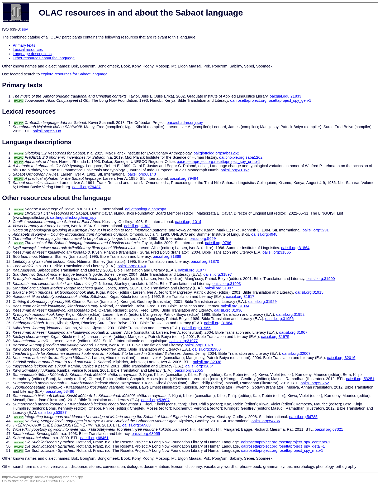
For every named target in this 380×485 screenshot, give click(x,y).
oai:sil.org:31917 (240, 296)
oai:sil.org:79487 (86, 187)
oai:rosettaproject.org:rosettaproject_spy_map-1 (282, 450)
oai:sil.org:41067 (235, 170)
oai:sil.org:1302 (137, 226)
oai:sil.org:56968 (136, 425)
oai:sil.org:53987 (52, 412)
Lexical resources (28, 49)
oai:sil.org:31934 (235, 306)
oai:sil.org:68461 (94, 438)
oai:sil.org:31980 (206, 349)
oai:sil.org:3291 (315, 230)
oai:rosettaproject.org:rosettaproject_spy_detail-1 (283, 446)
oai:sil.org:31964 (218, 323)
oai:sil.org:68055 (146, 433)
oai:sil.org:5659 (202, 238)
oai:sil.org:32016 (341, 358)
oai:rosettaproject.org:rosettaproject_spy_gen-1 (270, 100)
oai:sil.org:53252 (315, 383)
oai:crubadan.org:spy (185, 122)
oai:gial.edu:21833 (285, 96)
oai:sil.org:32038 (207, 362)
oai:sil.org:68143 (141, 174)
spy (25, 29)
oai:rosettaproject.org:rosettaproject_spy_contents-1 (285, 442)
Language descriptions (32, 54)
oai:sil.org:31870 (205, 261)
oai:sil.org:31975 (275, 336)
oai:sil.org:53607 (155, 400)
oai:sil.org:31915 (309, 292)
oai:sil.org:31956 (279, 319)
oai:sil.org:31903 (226, 284)
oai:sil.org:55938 (47, 131)
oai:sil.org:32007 (296, 353)
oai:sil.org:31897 (217, 274)
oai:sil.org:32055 (189, 370)
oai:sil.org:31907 (219, 288)
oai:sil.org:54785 (303, 417)
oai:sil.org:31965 (196, 328)
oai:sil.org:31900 (320, 279)
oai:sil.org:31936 (228, 310)
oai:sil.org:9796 (218, 243)
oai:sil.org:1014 (188, 222)
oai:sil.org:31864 (295, 248)
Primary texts (24, 45)
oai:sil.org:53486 (60, 391)
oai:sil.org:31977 (183, 341)
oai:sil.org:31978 (199, 345)
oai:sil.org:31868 (167, 256)
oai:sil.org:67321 (329, 429)
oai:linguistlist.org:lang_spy (73, 217)
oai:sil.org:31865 (277, 252)
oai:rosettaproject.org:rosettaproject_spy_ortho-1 (218, 161)
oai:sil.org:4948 (264, 234)
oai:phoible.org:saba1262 (241, 157)
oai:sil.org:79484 (184, 178)
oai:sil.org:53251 (360, 379)
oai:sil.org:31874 (132, 266)
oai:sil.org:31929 (262, 301)
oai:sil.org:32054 (199, 366)
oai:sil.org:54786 (265, 421)
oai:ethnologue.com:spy (145, 209)
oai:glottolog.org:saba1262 (216, 153)
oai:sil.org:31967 (293, 332)
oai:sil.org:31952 (290, 314)
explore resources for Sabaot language (74, 74)
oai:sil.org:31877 (192, 270)
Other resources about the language (44, 58)
